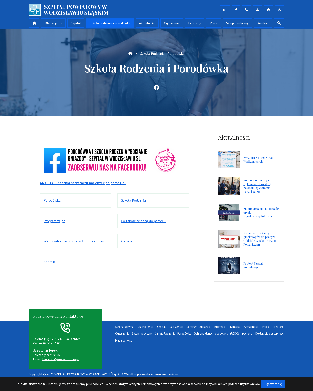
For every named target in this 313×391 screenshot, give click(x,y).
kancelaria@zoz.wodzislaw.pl (60, 359)
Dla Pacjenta (53, 23)
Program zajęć (54, 221)
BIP (225, 10)
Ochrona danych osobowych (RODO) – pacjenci (223, 333)
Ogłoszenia (171, 23)
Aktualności (147, 23)
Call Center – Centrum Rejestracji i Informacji (198, 327)
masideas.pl (66, 379)
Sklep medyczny (237, 23)
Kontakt (263, 23)
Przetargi (194, 23)
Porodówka (52, 200)
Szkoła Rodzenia (133, 200)
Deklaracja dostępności (269, 333)
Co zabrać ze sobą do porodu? (143, 221)
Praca (213, 23)
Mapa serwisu (123, 340)
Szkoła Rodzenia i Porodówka (110, 23)
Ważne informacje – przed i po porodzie (74, 241)
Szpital (76, 23)
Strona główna (124, 327)
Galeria (126, 241)
